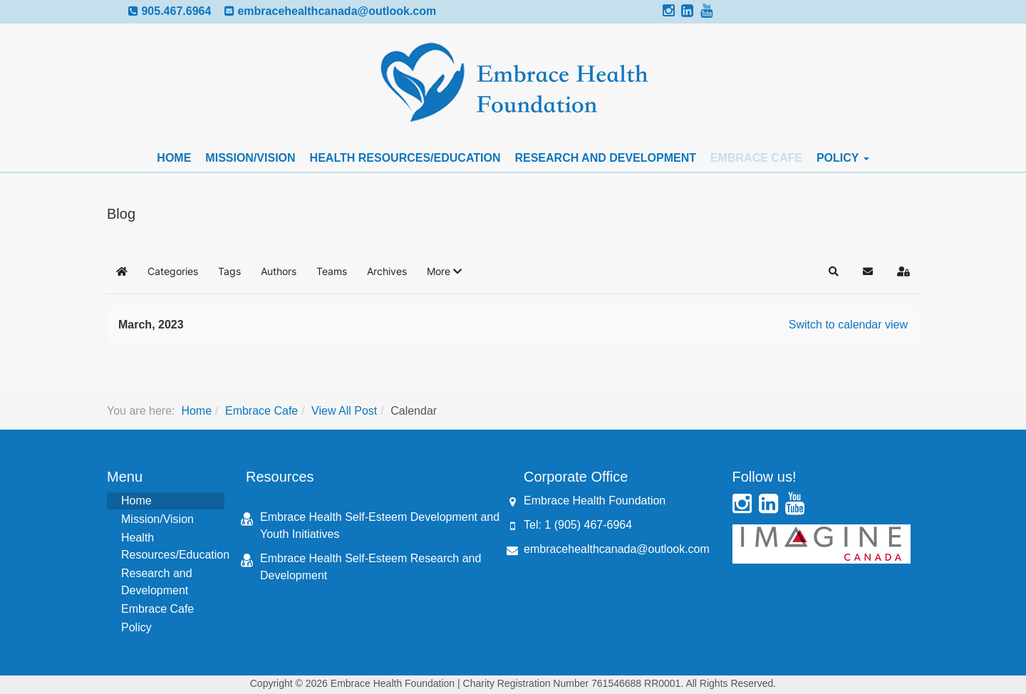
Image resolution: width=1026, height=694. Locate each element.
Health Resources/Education (405, 158)
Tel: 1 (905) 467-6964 (578, 525)
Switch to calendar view (848, 324)
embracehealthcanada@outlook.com (336, 11)
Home (174, 158)
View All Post (344, 411)
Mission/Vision (250, 158)
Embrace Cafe (756, 158)
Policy (843, 158)
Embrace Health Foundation (594, 500)
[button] (444, 271)
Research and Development (605, 158)
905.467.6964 (176, 11)
